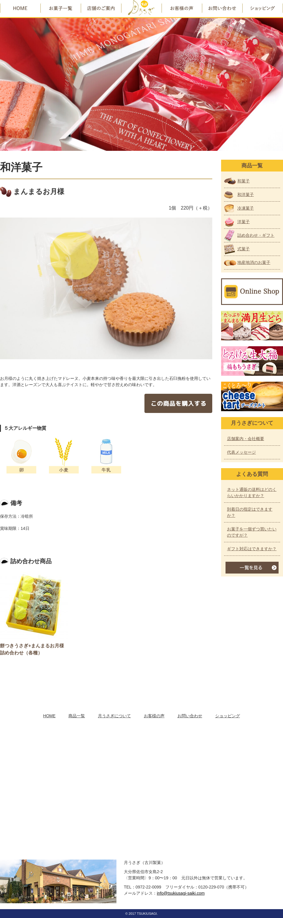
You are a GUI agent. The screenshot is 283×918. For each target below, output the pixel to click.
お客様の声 (154, 715)
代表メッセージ (241, 452)
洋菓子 (243, 221)
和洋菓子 (245, 194)
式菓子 (243, 248)
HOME (49, 715)
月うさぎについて (114, 715)
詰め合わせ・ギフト (255, 235)
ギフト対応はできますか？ (252, 548)
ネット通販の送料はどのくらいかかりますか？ (252, 492)
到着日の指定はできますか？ (249, 512)
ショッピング (227, 715)
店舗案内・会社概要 (245, 438)
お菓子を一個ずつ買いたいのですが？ (252, 532)
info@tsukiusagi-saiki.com (181, 893)
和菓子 (243, 181)
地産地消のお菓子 (253, 262)
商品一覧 (76, 715)
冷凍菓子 (245, 208)
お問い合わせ (189, 715)
